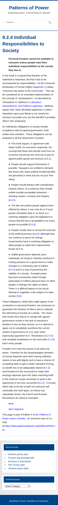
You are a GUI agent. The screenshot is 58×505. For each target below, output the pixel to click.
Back (11, 403)
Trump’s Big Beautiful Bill (21, 457)
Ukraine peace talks (18, 468)
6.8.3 (19, 249)
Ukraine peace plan (18, 454)
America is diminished (19, 461)
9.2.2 (41, 382)
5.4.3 (32, 224)
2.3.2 (29, 332)
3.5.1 (47, 158)
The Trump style (16, 464)
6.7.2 (46, 367)
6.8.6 (36, 233)
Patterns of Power (29, 7)
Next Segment (16, 409)
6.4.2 (12, 269)
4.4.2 (12, 200)
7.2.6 (51, 339)
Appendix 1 (40, 87)
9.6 (19, 296)
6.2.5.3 (48, 335)
